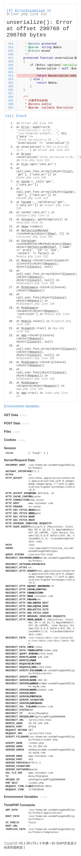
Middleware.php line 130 (35, 303)
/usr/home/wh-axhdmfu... (37, 133)
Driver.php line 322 (27, 14)
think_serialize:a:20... (37, 139)
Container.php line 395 (34, 236)
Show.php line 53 (29, 222)
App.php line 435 (29, 389)
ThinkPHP (11, 843)
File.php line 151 (35, 160)
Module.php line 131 (32, 256)
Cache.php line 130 (31, 177)
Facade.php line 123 (32, 198)
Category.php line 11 (32, 215)
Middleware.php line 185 (35, 283)
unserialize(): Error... (37, 130)
